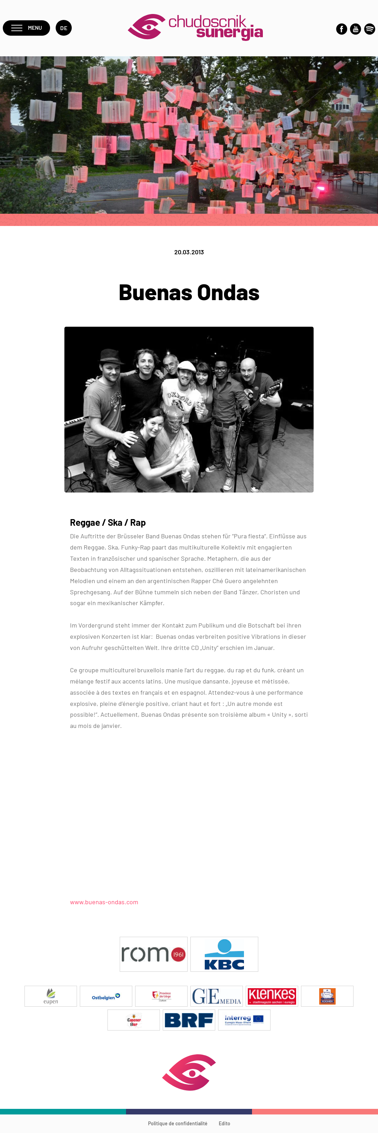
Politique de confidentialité (178, 1124)
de (64, 28)
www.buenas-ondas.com (104, 902)
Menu (26, 28)
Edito (224, 1124)
